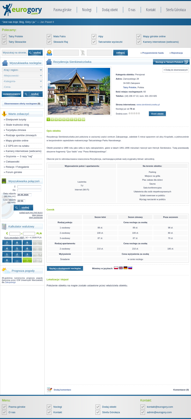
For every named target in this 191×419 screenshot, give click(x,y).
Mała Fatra (59, 36)
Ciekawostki (12, 161)
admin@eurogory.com (159, 412)
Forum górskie (14, 172)
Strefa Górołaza (176, 9)
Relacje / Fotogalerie (17, 166)
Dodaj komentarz (62, 390)
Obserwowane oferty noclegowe (20, 103)
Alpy (100, 36)
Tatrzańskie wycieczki (110, 41)
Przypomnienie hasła (153, 53)
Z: (15, 186)
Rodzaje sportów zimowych (21, 135)
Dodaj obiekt (110, 9)
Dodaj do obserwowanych (176, 70)
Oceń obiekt (157, 114)
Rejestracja (177, 53)
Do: (14, 190)
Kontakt (151, 9)
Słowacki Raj (60, 41)
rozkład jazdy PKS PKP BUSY (31, 213)
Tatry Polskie (16, 36)
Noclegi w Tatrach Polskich (169, 62)
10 (83, 119)
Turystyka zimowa (16, 130)
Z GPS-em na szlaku (17, 145)
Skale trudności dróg (17, 124)
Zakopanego (10, 282)
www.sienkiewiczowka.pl (148, 104)
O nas (131, 9)
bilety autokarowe (36, 217)
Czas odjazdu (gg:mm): (9, 201)
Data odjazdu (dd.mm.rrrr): (9, 194)
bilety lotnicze (37, 215)
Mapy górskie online (154, 36)
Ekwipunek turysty (16, 119)
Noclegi (86, 9)
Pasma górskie (62, 9)
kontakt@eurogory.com (160, 406)
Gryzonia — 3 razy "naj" (19, 156)
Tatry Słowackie (17, 41)
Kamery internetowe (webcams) (161, 41)
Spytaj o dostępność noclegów (65, 268)
